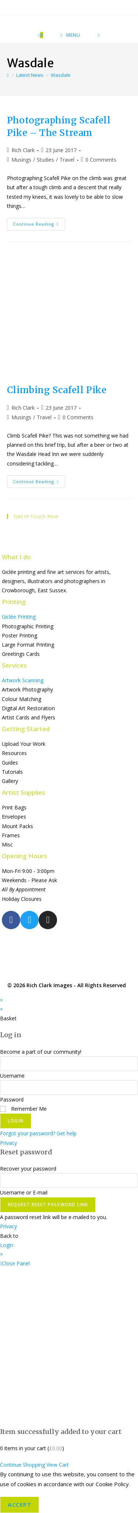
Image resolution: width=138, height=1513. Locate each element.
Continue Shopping (22, 1464)
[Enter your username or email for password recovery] (69, 1180)
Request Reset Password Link (48, 1204)
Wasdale (61, 75)
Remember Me (23, 1108)
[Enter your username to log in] (69, 1063)
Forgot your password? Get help (38, 1133)
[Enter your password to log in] (69, 1087)
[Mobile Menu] (70, 35)
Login (16, 1121)
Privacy (8, 1142)
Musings (21, 159)
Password (12, 1099)
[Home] (8, 75)
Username (12, 1075)
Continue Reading (39, 222)
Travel (67, 159)
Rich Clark (23, 150)
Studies (45, 159)
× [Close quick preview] (1, 999)
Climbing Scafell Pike (57, 390)
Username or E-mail (23, 1192)
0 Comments (100, 159)
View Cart (57, 1464)
